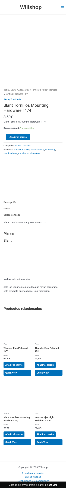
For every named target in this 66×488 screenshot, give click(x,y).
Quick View (11, 372)
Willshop (31, 7)
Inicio (6, 90)
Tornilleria (36, 90)
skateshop (50, 149)
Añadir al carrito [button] (14, 364)
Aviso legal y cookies (33, 473)
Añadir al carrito (18, 136)
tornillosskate (33, 153)
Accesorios (24, 90)
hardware (18, 149)
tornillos (22, 153)
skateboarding (37, 149)
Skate (13, 90)
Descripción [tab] (10, 202)
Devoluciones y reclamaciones (33, 480)
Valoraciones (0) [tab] (12, 214)
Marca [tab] (7, 208)
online (27, 149)
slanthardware (10, 153)
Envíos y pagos (33, 476)
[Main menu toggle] (62, 7)
